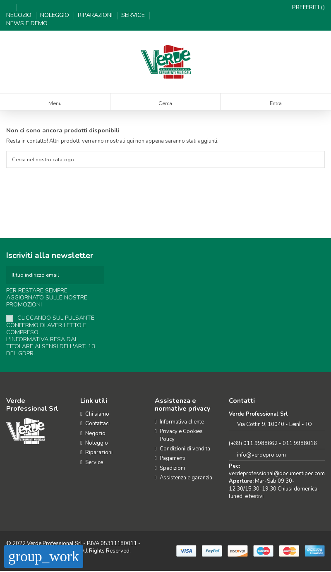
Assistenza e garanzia (186, 479)
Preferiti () (308, 7)
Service (133, 15)
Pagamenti (172, 459)
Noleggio (55, 15)
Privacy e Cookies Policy (181, 436)
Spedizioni (172, 469)
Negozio (19, 15)
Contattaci (97, 424)
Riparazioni (96, 15)
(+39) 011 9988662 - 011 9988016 (273, 444)
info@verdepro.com (261, 456)
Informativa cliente (182, 423)
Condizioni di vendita (185, 449)
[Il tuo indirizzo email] (50, 275)
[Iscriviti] (99, 275)
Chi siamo (97, 415)
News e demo (27, 23)
